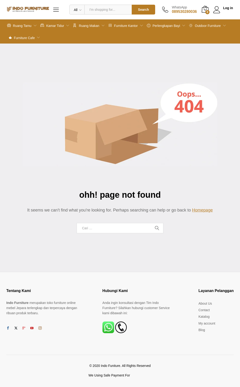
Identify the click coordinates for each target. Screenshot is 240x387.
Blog (202, 330)
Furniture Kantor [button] (123, 25)
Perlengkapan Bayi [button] (163, 25)
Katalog (204, 316)
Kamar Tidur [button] (52, 25)
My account (207, 323)
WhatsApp (179, 7)
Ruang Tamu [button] (19, 25)
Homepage (202, 210)
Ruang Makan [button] (86, 25)
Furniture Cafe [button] (22, 37)
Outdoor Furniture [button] (205, 25)
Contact (204, 310)
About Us (205, 303)
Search (143, 9)
